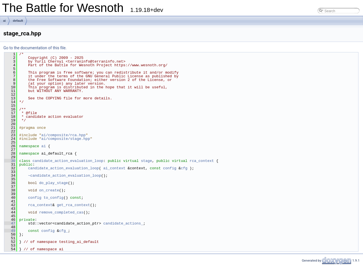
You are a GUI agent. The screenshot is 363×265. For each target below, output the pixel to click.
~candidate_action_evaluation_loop (64, 175)
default (18, 20)
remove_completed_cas (61, 212)
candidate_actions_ (123, 223)
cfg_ (63, 230)
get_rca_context (73, 205)
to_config (54, 197)
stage (146, 160)
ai (4, 20)
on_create (49, 190)
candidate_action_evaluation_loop (68, 160)
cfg (184, 168)
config (169, 168)
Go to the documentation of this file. (35, 48)
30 (9, 160)
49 (9, 230)
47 (9, 223)
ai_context (114, 168)
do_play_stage (53, 182)
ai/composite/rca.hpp (63, 135)
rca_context (202, 160)
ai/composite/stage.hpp (65, 138)
